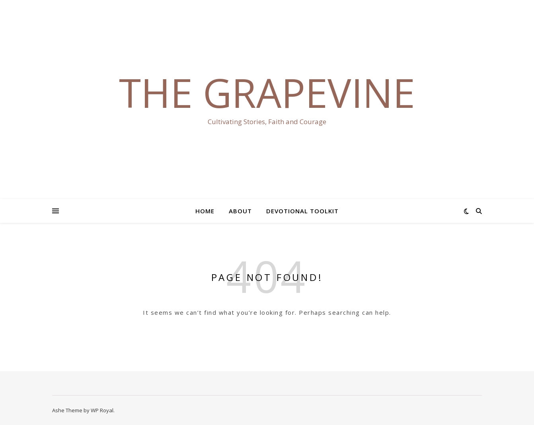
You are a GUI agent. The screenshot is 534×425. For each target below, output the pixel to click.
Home (204, 211)
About (240, 211)
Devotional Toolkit (302, 211)
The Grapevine (267, 92)
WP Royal (102, 410)
